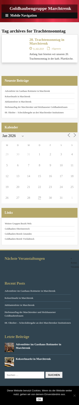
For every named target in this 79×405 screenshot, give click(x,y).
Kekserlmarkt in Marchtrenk (17, 96)
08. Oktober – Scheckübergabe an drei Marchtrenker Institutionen (34, 112)
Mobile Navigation (21, 15)
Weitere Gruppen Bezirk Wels (18, 223)
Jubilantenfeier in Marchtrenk (18, 101)
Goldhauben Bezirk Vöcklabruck (19, 239)
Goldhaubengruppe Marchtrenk (40, 8)
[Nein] (74, 395)
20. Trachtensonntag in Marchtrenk (46, 41)
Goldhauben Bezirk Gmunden (18, 234)
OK (39, 399)
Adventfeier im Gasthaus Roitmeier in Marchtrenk (27, 91)
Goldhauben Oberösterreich (17, 229)
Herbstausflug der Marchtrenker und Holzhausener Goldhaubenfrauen (36, 107)
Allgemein (56, 48)
